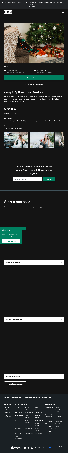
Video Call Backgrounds (18, 438)
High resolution (12, 70)
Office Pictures (18, 415)
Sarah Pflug (14, 113)
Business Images (16, 409)
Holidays (24, 120)
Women (6, 120)
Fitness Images (29, 433)
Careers (6, 397)
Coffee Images (18, 413)
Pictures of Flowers (38, 429)
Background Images (28, 422)
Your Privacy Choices (43, 447)
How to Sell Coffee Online (59, 423)
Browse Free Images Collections (7, 415)
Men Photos (17, 428)
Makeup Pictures (37, 409)
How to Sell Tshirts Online (49, 433)
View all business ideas (15, 384)
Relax (11, 120)
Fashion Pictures (27, 409)
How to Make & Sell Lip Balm (49, 423)
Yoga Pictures (18, 433)
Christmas (17, 120)
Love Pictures (28, 428)
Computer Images (37, 417)
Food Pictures (39, 413)
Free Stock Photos (7, 409)
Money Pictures (27, 417)
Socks (56, 120)
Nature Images (29, 413)
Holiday (51, 120)
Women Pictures (37, 424)
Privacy (44, 397)
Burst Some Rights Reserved (13, 128)
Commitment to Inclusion (32, 397)
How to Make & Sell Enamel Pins (59, 417)
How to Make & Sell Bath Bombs (59, 410)
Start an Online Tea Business (49, 416)
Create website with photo (34, 84)
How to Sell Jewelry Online (49, 428)
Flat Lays (16, 420)
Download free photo (34, 77)
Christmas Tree (43, 120)
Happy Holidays (33, 120)
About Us (51, 397)
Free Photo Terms (16, 397)
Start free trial (11, 241)
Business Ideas (49, 408)
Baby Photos (38, 433)
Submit (49, 179)
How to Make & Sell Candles (59, 428)
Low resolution (41, 70)
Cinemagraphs (39, 420)
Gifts (60, 120)
